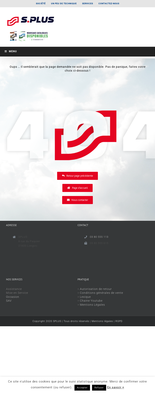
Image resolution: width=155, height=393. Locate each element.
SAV (9, 300)
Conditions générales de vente (101, 292)
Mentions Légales (92, 304)
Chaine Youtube (91, 300)
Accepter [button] (82, 387)
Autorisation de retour (96, 289)
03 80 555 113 (99, 236)
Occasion (12, 296)
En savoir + (115, 387)
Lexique (85, 296)
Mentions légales (102, 321)
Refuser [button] (99, 387)
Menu (10, 51)
